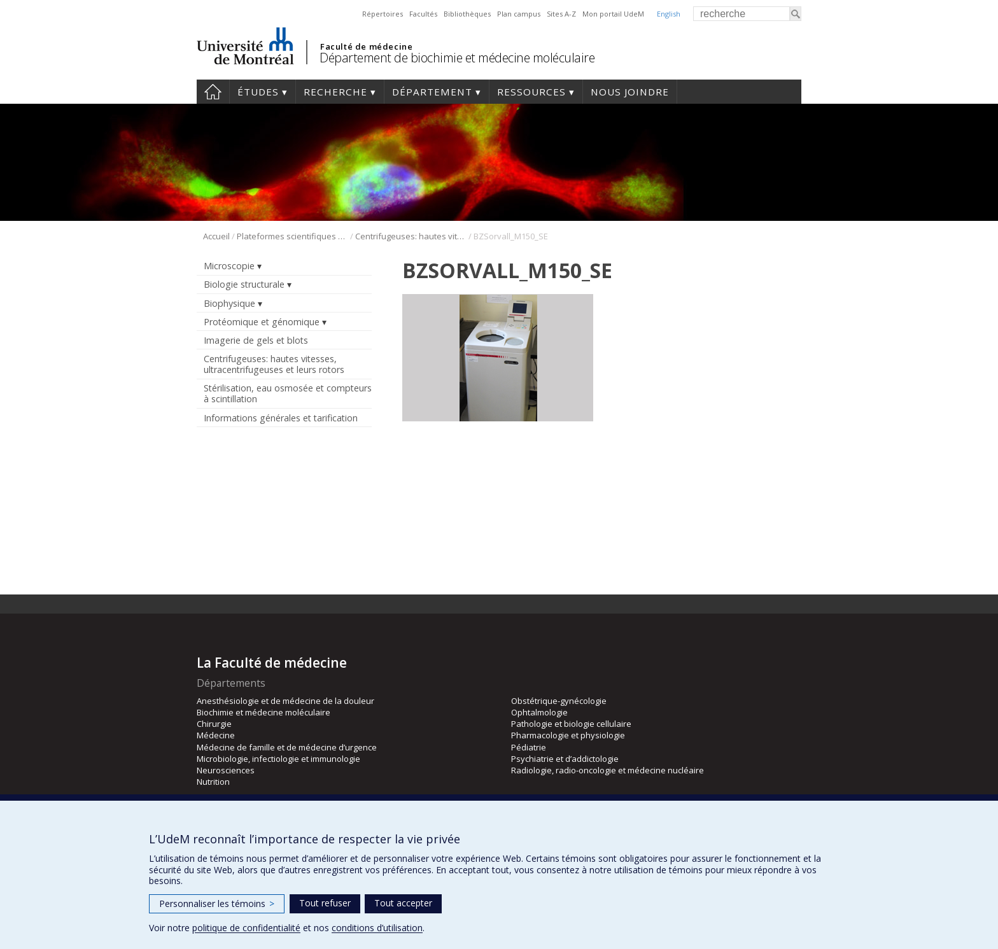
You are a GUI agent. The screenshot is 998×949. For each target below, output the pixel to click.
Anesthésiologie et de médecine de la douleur (285, 700)
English (668, 13)
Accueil (212, 92)
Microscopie (229, 266)
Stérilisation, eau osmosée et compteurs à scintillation (288, 393)
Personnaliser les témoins (216, 903)
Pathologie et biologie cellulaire (571, 723)
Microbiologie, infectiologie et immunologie (278, 758)
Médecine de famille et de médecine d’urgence (287, 747)
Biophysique (229, 303)
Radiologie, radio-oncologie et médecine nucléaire (607, 770)
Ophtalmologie (539, 712)
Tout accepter (403, 903)
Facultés (423, 13)
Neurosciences (226, 770)
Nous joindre (630, 91)
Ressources (531, 91)
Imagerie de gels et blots (256, 340)
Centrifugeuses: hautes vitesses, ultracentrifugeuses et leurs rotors (411, 236)
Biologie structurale (244, 284)
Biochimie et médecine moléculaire (263, 712)
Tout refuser (325, 903)
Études (258, 91)
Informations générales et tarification (281, 418)
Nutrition (213, 781)
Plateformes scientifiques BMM (292, 236)
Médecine (216, 735)
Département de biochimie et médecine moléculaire (457, 57)
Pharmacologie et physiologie (568, 735)
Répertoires (382, 13)
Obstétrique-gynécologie (559, 700)
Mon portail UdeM (613, 13)
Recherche (335, 91)
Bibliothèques (467, 13)
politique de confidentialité (246, 928)
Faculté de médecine (366, 46)
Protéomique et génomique (262, 322)
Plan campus (518, 13)
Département (432, 91)
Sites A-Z (561, 13)
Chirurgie (214, 723)
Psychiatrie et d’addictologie (565, 758)
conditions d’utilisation (377, 928)
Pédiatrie (528, 747)
